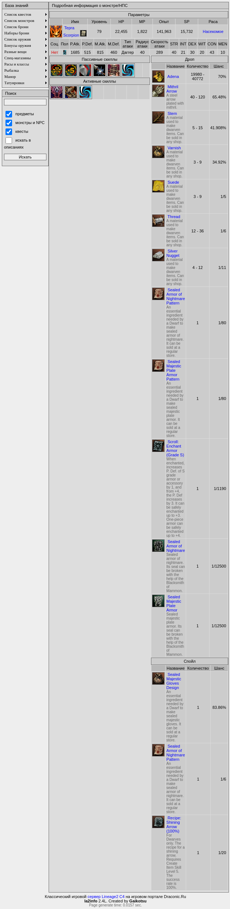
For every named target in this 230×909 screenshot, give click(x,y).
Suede (173, 182)
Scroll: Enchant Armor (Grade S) (175, 448)
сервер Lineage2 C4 (106, 896)
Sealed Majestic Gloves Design (173, 681)
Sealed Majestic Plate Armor (173, 603)
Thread (173, 216)
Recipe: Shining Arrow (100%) (173, 824)
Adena (173, 76)
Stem (172, 113)
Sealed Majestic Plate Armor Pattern (173, 370)
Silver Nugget (172, 253)
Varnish (174, 148)
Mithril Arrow (172, 89)
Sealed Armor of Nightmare (175, 546)
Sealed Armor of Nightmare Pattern (175, 296)
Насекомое (213, 31)
